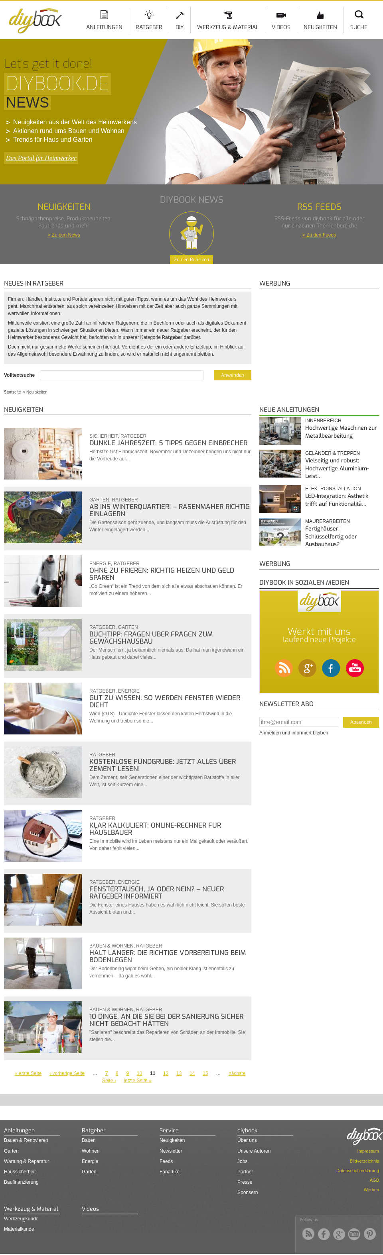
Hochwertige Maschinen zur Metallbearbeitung (341, 432)
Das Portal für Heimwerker (41, 158)
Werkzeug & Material (228, 27)
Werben (371, 1189)
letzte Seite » (137, 1080)
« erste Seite (28, 1073)
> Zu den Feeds (319, 235)
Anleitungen (104, 27)
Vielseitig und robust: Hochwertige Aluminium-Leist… (337, 468)
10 (139, 1073)
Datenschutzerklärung (357, 1170)
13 (179, 1073)
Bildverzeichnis (364, 1161)
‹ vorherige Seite (67, 1073)
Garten (99, 500)
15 (205, 1073)
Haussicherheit (20, 1172)
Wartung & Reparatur (26, 1161)
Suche (358, 27)
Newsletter (171, 1151)
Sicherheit (103, 436)
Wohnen (90, 1151)
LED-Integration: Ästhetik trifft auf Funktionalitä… (336, 500)
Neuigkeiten (320, 27)
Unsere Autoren (253, 1151)
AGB (374, 1180)
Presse (244, 1182)
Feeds (166, 1161)
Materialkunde (19, 1229)
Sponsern (247, 1192)
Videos (281, 27)
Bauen (89, 1140)
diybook (247, 1130)
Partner (245, 1172)
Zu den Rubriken (191, 259)
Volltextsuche (20, 375)
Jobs (242, 1161)
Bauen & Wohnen (111, 946)
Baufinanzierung (21, 1182)
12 (165, 1073)
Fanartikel (170, 1172)
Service (169, 1130)
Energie (100, 563)
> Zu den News (63, 235)
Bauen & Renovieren (26, 1140)
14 (192, 1073)
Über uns (247, 1140)
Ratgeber (149, 27)
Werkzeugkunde (21, 1219)
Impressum (368, 1151)
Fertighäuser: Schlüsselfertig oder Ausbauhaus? (331, 536)
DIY (180, 27)
